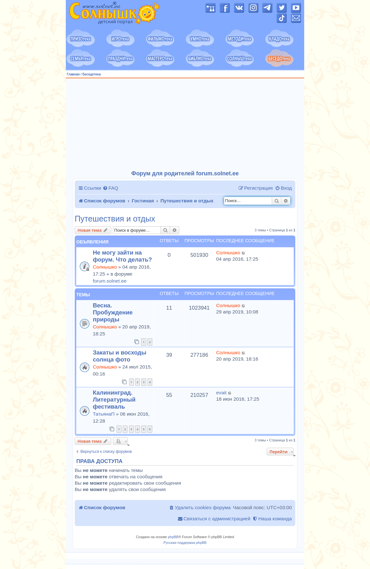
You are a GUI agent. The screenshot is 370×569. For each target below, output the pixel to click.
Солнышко (105, 267)
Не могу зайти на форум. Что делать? (122, 256)
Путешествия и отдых (115, 218)
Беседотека (91, 74)
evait (221, 392)
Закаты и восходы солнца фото (119, 356)
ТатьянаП (103, 414)
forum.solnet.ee (110, 281)
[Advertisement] (185, 124)
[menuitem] (110, 188)
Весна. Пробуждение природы (113, 312)
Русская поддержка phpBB (184, 542)
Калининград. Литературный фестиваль (114, 399)
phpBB (173, 537)
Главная (73, 74)
